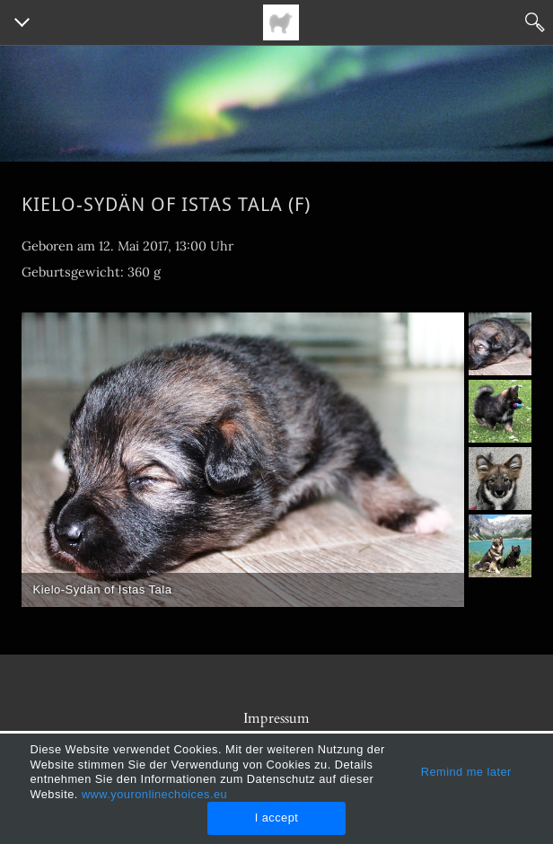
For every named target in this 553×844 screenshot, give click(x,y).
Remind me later (466, 771)
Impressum (276, 718)
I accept (277, 817)
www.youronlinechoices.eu (154, 794)
